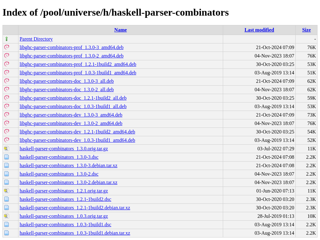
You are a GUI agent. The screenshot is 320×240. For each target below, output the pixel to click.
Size (306, 29)
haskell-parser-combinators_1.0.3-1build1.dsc (65, 224)
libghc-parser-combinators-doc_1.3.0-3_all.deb (67, 81)
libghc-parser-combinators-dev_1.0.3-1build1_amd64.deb (77, 140)
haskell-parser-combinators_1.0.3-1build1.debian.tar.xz (75, 233)
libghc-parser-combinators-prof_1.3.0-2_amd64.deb (71, 55)
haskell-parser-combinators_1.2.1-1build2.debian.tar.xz (75, 207)
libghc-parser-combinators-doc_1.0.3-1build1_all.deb (73, 106)
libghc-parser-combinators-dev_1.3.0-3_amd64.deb (71, 115)
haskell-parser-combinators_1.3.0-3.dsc (59, 157)
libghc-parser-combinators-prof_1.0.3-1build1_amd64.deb (78, 72)
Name (120, 29)
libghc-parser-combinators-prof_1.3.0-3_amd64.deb (71, 47)
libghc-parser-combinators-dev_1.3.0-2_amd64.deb (71, 123)
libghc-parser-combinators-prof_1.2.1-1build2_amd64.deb (78, 64)
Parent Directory (36, 39)
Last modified (259, 29)
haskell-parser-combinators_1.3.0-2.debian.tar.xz (69, 182)
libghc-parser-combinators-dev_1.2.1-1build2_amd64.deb (77, 131)
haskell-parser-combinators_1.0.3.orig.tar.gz (64, 216)
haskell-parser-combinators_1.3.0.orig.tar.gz (64, 148)
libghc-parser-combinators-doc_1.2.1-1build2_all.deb (73, 98)
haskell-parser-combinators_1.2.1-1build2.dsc (65, 199)
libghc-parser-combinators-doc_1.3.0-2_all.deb (67, 89)
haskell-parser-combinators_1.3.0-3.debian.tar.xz (69, 165)
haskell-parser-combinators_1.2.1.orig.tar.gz (64, 190)
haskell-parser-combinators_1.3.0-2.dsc (59, 174)
